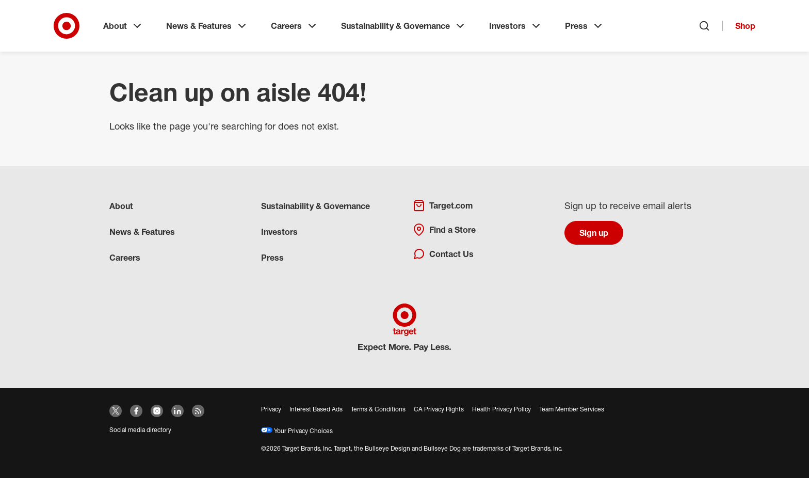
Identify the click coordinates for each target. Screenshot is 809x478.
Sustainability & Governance (403, 26)
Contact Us (443, 254)
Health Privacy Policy (501, 409)
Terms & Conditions (378, 409)
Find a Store (444, 230)
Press (584, 26)
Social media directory (140, 430)
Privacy (271, 409)
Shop (745, 26)
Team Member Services (571, 409)
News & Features (207, 26)
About (123, 26)
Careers (294, 26)
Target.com (443, 205)
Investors (515, 26)
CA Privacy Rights (439, 409)
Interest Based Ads (316, 409)
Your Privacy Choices (297, 431)
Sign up (593, 233)
